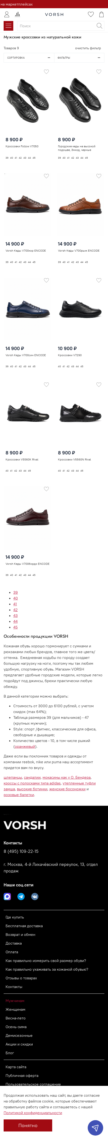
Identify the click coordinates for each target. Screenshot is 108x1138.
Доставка (14, 943)
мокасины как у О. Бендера (67, 777)
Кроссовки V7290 (70, 353)
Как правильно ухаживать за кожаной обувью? (47, 969)
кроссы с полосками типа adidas (32, 783)
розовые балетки (19, 794)
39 (15, 592)
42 (15, 609)
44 (15, 621)
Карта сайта (16, 1066)
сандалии (32, 777)
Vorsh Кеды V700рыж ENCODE (79, 250)
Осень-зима (16, 1026)
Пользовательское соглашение (33, 1084)
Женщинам (15, 1009)
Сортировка (30, 57)
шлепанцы (13, 777)
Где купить (15, 917)
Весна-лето (16, 1018)
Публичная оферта (22, 1075)
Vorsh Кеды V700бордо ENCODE (28, 562)
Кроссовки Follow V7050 (22, 146)
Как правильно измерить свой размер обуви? (46, 960)
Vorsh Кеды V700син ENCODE (26, 353)
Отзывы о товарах (21, 977)
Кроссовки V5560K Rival (22, 457)
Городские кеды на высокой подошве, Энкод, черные (76, 148)
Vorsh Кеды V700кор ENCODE (26, 250)
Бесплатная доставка (24, 925)
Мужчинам (15, 1000)
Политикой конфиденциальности (33, 1112)
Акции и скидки (19, 1044)
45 (15, 627)
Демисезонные (19, 1035)
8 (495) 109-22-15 (21, 851)
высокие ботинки (32, 788)
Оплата (12, 951)
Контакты (14, 986)
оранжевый (25, 746)
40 (15, 598)
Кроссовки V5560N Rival (74, 457)
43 (15, 615)
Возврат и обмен (20, 934)
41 (15, 603)
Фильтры (81, 57)
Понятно (27, 1125)
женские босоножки (67, 788)
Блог (10, 1052)
